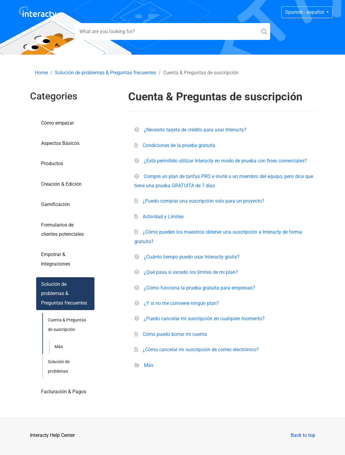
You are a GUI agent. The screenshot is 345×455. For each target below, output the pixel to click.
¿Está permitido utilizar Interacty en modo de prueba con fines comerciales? (225, 161)
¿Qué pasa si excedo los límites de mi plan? (191, 272)
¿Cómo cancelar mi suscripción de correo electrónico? (201, 349)
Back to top (303, 435)
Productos (52, 163)
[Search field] (172, 31)
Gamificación (55, 204)
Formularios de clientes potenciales (62, 229)
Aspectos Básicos (60, 143)
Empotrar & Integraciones (55, 258)
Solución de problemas (59, 366)
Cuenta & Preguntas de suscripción (67, 324)
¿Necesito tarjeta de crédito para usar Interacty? (195, 130)
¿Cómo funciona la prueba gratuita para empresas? (199, 288)
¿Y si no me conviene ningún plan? (181, 303)
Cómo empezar (57, 123)
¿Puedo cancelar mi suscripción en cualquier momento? (204, 318)
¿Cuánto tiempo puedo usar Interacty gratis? (192, 257)
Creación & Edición (61, 184)
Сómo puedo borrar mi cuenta (175, 334)
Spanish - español (305, 12)
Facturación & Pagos (63, 392)
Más (59, 346)
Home (41, 73)
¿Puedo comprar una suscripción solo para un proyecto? (203, 201)
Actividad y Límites (163, 217)
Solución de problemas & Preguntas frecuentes (105, 73)
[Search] (264, 31)
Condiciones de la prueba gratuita (179, 145)
